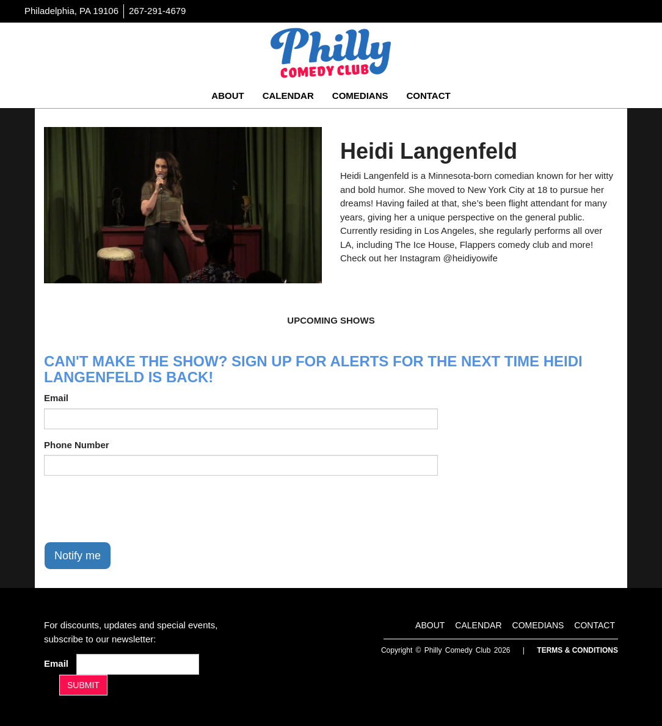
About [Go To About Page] (227, 95)
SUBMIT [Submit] (83, 685)
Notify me (77, 556)
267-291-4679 (157, 10)
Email (56, 398)
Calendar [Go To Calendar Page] (288, 95)
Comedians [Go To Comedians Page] (360, 95)
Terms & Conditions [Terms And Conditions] (577, 650)
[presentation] (137, 508)
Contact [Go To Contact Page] (428, 95)
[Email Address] (137, 664)
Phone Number (76, 445)
